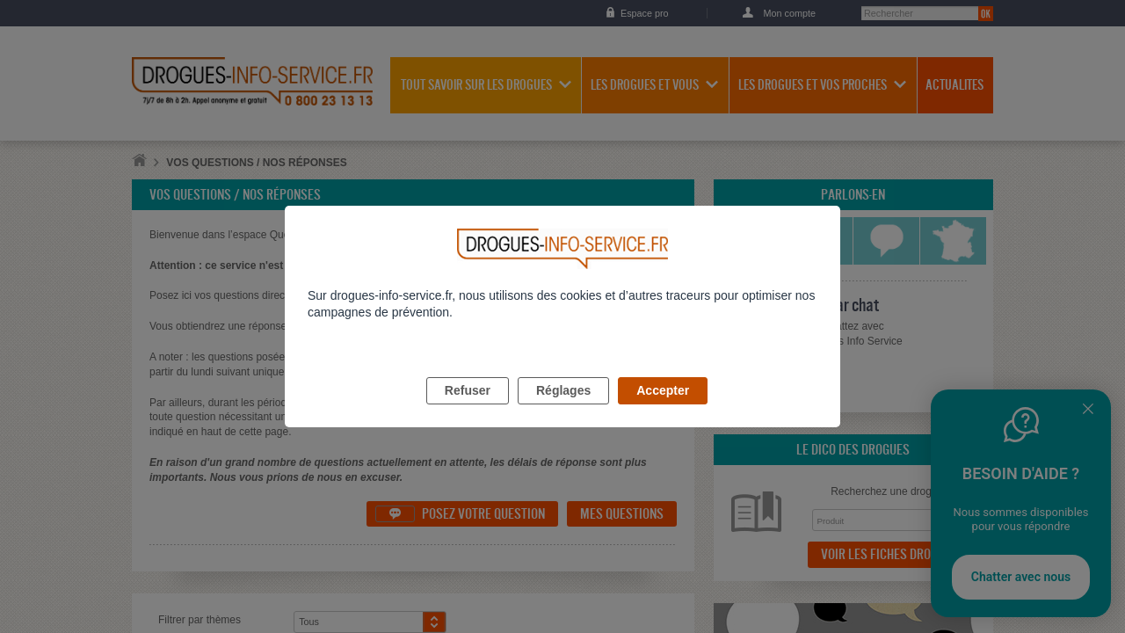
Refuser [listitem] (467, 411)
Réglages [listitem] (563, 411)
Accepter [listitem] (662, 411)
